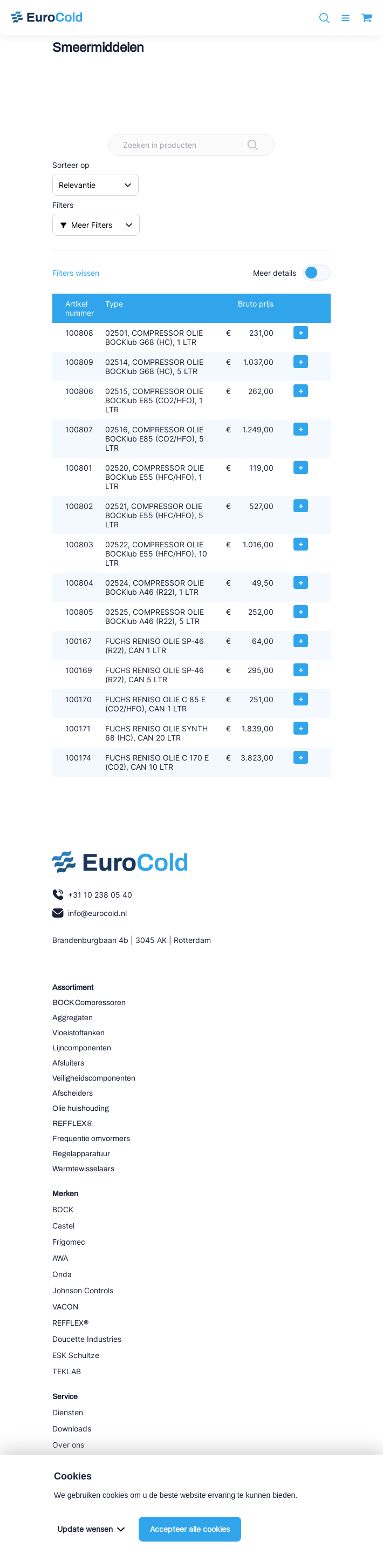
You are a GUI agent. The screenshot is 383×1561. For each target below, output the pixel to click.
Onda (62, 1274)
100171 (78, 728)
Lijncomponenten (81, 1048)
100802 (79, 506)
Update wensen (91, 1528)
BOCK (62, 1209)
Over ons (68, 1444)
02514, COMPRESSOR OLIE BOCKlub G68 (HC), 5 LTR (154, 366)
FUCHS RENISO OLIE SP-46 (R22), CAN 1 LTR (154, 645)
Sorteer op (71, 164)
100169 (78, 670)
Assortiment (72, 987)
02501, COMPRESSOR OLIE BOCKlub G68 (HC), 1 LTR (154, 337)
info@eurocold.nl (89, 913)
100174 (78, 757)
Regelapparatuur (81, 1154)
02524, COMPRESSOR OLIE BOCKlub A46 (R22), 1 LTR (154, 587)
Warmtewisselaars (83, 1169)
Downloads (71, 1428)
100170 (78, 699)
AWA (60, 1258)
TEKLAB (66, 1371)
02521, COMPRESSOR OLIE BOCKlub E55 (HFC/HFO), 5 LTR (154, 515)
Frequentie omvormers (91, 1139)
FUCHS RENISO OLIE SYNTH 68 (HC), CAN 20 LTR (156, 733)
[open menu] (345, 18)
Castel (63, 1225)
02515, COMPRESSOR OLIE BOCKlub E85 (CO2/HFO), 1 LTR (154, 400)
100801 (78, 467)
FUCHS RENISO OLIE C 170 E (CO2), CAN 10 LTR (157, 762)
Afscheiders (72, 1093)
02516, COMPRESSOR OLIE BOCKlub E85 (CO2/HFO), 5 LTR (154, 438)
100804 (79, 582)
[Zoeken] (324, 18)
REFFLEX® (72, 1123)
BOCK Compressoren (89, 1003)
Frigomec (68, 1241)
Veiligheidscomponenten (93, 1078)
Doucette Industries (86, 1338)
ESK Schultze (75, 1355)
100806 (79, 391)
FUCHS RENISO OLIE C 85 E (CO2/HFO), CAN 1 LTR (155, 704)
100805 (79, 611)
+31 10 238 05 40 (92, 894)
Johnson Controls (82, 1290)
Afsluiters (68, 1063)
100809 (79, 362)
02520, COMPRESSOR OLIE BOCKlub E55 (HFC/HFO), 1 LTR (154, 477)
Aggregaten (72, 1018)
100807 (79, 429)
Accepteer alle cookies (190, 1528)
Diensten (67, 1412)
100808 (79, 332)
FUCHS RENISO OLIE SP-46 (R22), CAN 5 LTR (154, 675)
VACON (65, 1306)
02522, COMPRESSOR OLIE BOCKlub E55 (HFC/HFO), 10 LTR (156, 553)
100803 (79, 544)
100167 (78, 641)
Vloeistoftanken (78, 1033)
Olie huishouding (80, 1108)
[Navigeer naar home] (46, 18)
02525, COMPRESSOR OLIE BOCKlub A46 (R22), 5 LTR (154, 616)
